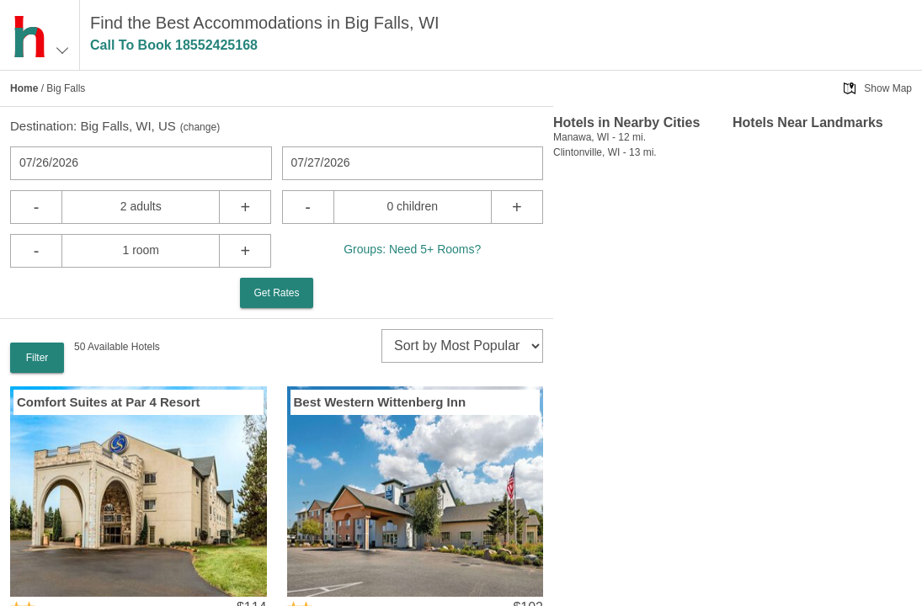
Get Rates (276, 293)
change (200, 127)
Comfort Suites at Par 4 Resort (108, 402)
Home (24, 88)
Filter (37, 358)
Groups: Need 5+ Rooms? (412, 249)
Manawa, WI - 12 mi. (599, 137)
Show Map (888, 88)
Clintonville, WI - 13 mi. (605, 152)
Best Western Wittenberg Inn (380, 402)
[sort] (462, 346)
